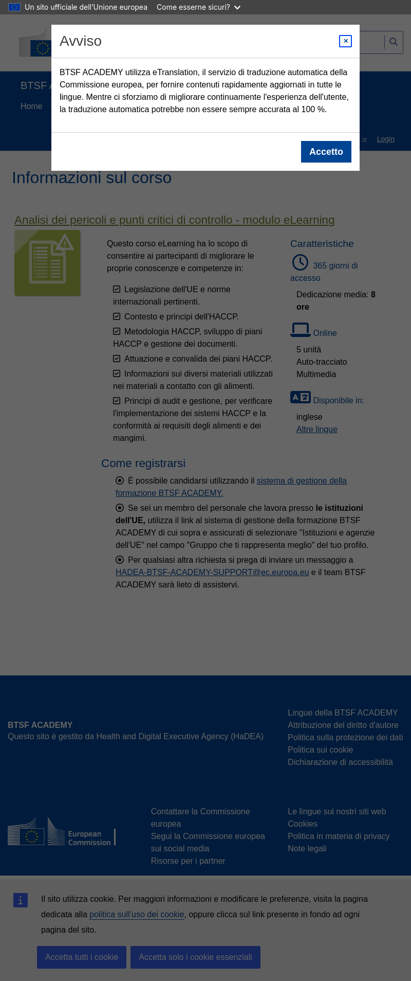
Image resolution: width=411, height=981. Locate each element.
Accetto (326, 152)
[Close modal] (345, 41)
